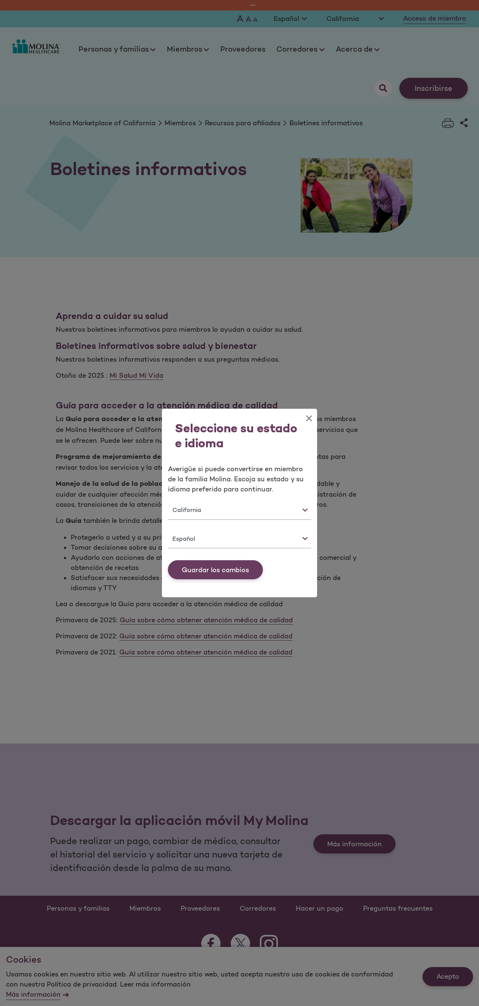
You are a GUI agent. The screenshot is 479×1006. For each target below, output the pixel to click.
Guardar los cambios (215, 570)
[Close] (309, 418)
